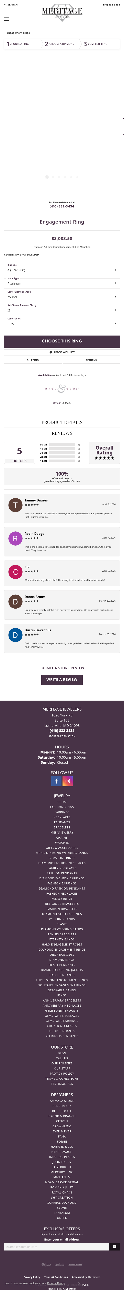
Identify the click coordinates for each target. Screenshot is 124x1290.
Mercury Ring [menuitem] (61, 1172)
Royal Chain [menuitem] (62, 1192)
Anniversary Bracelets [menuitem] (62, 1000)
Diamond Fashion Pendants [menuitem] (62, 888)
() (78, 444)
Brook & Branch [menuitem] (62, 1116)
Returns (91, 360)
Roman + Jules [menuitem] (62, 1187)
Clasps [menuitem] (62, 924)
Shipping (33, 360)
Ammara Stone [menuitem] (62, 1101)
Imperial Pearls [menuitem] (62, 1157)
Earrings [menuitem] (62, 812)
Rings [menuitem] (62, 995)
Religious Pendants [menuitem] (61, 1036)
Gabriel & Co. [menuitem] (62, 1146)
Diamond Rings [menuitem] (62, 960)
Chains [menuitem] (62, 837)
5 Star (43, 444)
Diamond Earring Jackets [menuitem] (62, 970)
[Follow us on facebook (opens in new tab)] (56, 781)
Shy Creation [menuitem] (62, 1197)
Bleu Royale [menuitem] (62, 1111)
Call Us (62, 1058)
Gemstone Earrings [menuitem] (62, 1021)
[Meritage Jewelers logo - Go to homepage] (62, 13)
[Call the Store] (62, 730)
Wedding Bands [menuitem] (62, 919)
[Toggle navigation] (6, 19)
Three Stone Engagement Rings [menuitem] (62, 980)
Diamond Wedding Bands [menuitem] (62, 929)
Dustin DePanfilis (38, 630)
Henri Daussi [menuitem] (62, 1152)
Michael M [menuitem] (61, 1177)
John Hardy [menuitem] (62, 1162)
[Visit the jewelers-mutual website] (75, 1265)
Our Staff (62, 1068)
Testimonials (62, 1084)
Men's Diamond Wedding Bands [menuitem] (62, 853)
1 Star (43, 461)
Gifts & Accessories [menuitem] (62, 848)
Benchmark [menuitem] (62, 1106)
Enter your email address (62, 1239)
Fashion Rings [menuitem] (62, 807)
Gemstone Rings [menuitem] (61, 858)
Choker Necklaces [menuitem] (62, 1026)
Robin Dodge (34, 534)
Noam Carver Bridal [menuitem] (62, 1182)
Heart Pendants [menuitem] (62, 965)
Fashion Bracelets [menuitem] (62, 909)
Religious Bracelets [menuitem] (62, 904)
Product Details (62, 422)
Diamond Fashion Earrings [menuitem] (62, 878)
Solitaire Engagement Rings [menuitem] (62, 985)
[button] (11, 4)
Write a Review (61, 680)
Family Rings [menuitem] (62, 899)
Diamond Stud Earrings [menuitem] (62, 914)
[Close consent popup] (79, 1283)
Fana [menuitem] (62, 1136)
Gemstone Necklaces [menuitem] (62, 1016)
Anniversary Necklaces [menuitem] (62, 1005)
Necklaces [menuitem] (62, 817)
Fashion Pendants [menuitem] (62, 873)
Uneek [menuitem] (62, 1218)
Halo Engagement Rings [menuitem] (62, 944)
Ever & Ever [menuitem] (62, 1131)
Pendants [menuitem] (62, 822)
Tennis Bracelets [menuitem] (62, 934)
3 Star (43, 452)
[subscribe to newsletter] (114, 1247)
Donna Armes (35, 597)
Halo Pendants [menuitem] (62, 975)
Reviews (62, 433)
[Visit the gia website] (46, 1265)
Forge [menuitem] (62, 1141)
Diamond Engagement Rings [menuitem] (62, 949)
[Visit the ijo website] (60, 1265)
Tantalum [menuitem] (62, 1213)
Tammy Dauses (36, 500)
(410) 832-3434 (62, 206)
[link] (110, 4)
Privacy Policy (62, 1073)
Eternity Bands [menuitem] (62, 939)
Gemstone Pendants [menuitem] (62, 1010)
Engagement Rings (18, 33)
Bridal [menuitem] (62, 802)
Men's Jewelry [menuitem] (61, 832)
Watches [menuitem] (62, 843)
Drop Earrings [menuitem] (62, 955)
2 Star (43, 457)
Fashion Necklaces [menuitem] (62, 893)
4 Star (43, 448)
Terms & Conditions (62, 1078)
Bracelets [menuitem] (62, 827)
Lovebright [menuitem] (62, 1167)
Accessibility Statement (86, 1277)
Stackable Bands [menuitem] (62, 990)
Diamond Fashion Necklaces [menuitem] (62, 863)
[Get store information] (62, 736)
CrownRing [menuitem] (62, 1126)
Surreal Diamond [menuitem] (62, 1202)
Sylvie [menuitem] (62, 1208)
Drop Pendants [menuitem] (62, 1031)
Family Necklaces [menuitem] (62, 868)
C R (27, 567)
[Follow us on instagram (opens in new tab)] (68, 781)
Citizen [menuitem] (62, 1121)
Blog (62, 1053)
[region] (62, 128)
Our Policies (62, 1063)
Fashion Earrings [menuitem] (62, 883)
